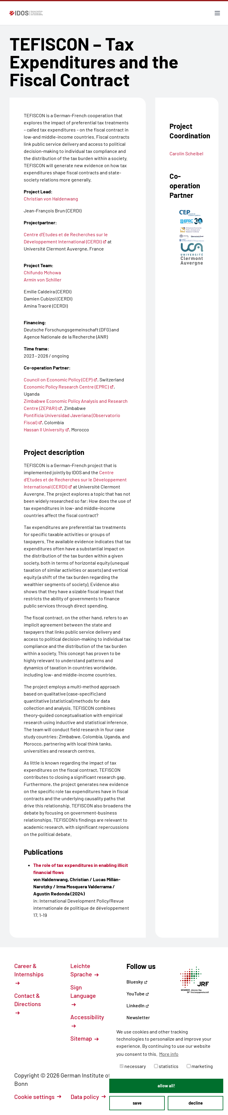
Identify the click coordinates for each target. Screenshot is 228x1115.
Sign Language (83, 995)
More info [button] (168, 1054)
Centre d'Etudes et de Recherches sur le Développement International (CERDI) (75, 479)
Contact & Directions (27, 1003)
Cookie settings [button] (37, 1096)
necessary (133, 1066)
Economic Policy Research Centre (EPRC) (69, 386)
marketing (200, 1066)
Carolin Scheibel (186, 153)
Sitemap (84, 1038)
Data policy (88, 1096)
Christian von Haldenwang (51, 198)
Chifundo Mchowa (42, 272)
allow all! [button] (166, 1085)
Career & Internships (29, 973)
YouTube (137, 993)
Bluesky (137, 981)
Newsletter (138, 1017)
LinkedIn (137, 1005)
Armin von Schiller (42, 279)
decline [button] (196, 1102)
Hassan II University (46, 429)
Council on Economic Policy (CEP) (60, 379)
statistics (166, 1066)
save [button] (137, 1102)
